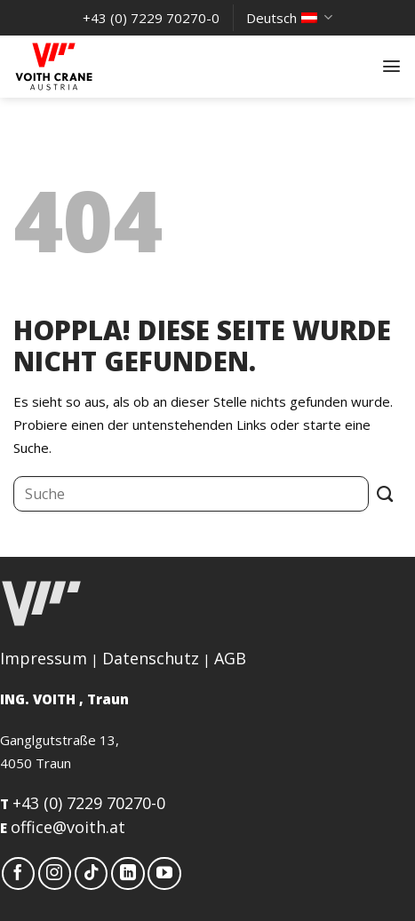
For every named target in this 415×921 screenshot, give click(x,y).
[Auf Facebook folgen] (19, 874)
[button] (391, 66)
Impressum (43, 658)
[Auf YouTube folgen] (164, 874)
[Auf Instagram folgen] (55, 874)
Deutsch (288, 18)
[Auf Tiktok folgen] (91, 874)
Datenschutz (150, 658)
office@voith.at (68, 827)
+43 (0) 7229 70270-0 (88, 803)
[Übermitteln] (386, 494)
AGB (230, 658)
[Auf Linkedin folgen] (128, 874)
